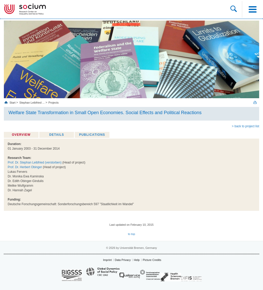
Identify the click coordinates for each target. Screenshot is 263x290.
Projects (54, 102)
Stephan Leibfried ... (31, 102)
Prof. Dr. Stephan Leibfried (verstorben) (34, 162)
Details (56, 135)
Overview (21, 135)
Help (137, 259)
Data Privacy (123, 259)
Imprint (107, 259)
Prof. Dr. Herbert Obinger (25, 167)
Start (13, 102)
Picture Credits (152, 259)
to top (131, 233)
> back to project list (245, 126)
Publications (92, 135)
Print (255, 102)
